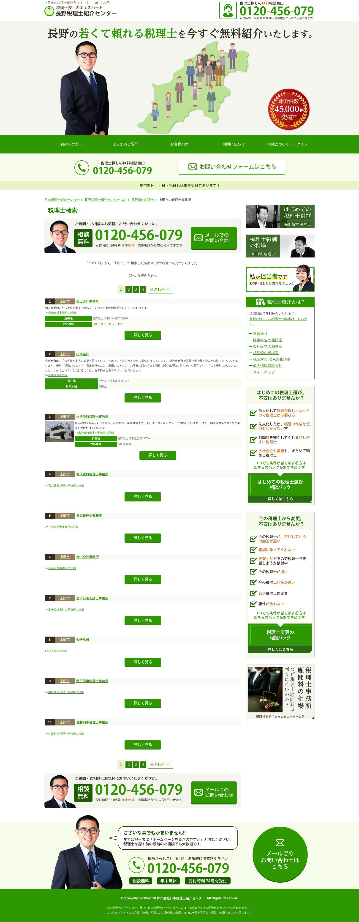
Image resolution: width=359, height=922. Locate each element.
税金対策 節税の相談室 (272, 359)
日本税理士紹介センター (62, 200)
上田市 (65, 301)
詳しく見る (143, 335)
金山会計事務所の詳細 (62, 312)
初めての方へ (71, 144)
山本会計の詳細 (58, 375)
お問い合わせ (234, 144)
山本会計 (82, 354)
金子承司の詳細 (58, 651)
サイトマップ (264, 372)
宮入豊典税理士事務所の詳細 (66, 485)
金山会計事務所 (87, 301)
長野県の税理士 (142, 200)
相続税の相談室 (266, 353)
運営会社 (260, 334)
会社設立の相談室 (267, 346)
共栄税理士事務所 (89, 515)
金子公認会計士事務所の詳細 (66, 609)
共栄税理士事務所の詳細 (63, 526)
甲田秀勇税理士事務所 (92, 681)
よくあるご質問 (125, 144)
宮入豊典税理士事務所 (92, 474)
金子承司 (82, 639)
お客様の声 (179, 144)
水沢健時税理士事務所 (92, 417)
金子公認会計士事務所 (92, 598)
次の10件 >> (160, 289)
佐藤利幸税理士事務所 (92, 722)
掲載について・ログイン (287, 144)
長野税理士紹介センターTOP (105, 200)
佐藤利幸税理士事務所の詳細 (66, 733)
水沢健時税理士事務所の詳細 (96, 432)
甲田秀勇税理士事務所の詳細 (66, 692)
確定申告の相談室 (267, 340)
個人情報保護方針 (267, 366)
